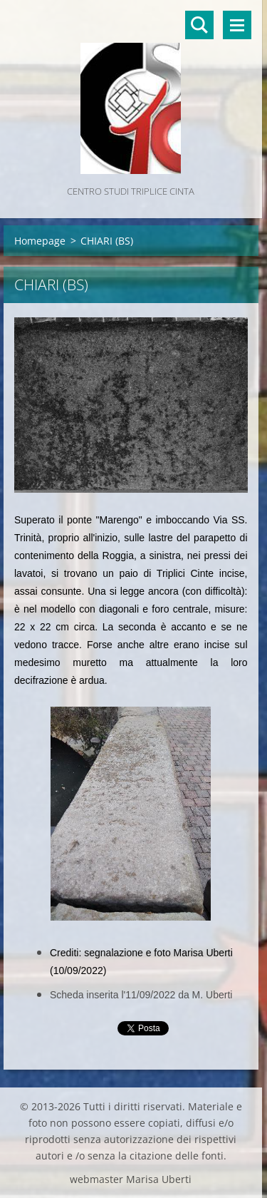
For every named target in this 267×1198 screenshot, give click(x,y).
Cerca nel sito (199, 25)
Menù (237, 25)
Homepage (40, 240)
